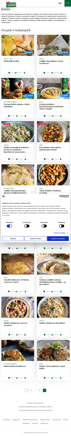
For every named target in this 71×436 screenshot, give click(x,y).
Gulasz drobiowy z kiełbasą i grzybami (50, 191)
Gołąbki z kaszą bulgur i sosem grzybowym (51, 62)
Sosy (40, 277)
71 (39, 390)
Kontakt (35, 423)
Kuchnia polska (9, 188)
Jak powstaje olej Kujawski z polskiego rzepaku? (35, 407)
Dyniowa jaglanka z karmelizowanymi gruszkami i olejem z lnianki (51, 106)
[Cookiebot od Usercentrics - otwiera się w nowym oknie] (61, 196)
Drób (40, 145)
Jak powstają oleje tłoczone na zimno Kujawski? (35, 410)
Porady (65, 420)
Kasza (41, 102)
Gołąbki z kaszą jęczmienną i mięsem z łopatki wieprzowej (15, 191)
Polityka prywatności (30, 420)
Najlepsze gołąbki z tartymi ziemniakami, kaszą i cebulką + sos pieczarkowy (52, 282)
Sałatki (6, 145)
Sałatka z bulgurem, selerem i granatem (15, 324)
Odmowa (13, 238)
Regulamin (16, 420)
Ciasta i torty (8, 58)
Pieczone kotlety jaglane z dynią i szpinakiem (17, 105)
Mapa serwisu (45, 420)
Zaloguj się (44, 423)
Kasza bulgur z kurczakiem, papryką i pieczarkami (50, 148)
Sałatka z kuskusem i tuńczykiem (52, 323)
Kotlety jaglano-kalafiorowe (15, 366)
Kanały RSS (56, 420)
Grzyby (41, 58)
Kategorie (26, 423)
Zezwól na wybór (35, 238)
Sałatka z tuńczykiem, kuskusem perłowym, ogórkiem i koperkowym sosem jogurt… (16, 149)
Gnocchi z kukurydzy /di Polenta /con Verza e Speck (16, 281)
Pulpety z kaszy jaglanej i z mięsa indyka (52, 367)
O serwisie (6, 420)
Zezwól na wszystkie (58, 238)
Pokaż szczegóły (59, 233)
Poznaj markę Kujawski (36, 403)
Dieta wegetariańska (10, 102)
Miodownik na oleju (11, 61)
